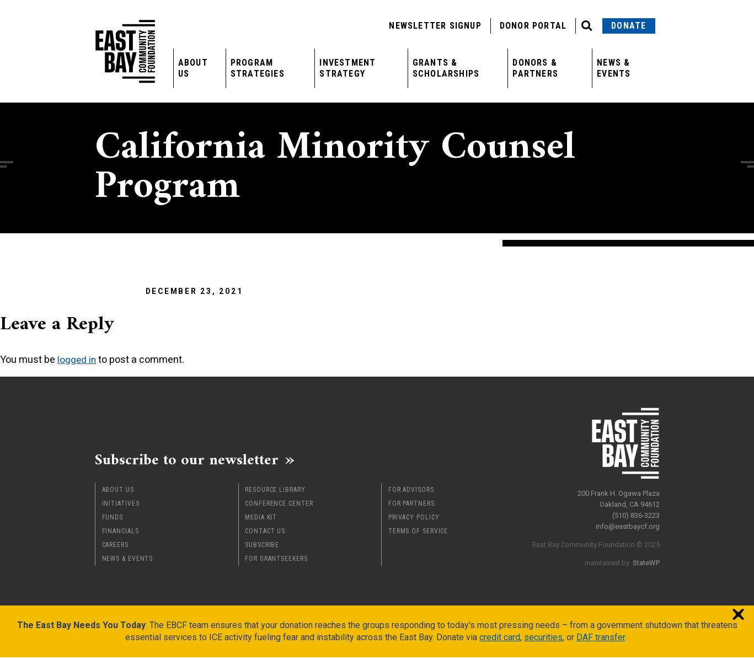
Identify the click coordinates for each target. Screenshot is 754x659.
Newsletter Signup (435, 25)
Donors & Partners (535, 68)
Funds (113, 519)
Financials (120, 533)
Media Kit (261, 519)
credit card (499, 639)
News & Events (613, 68)
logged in (77, 359)
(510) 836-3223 (636, 512)
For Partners (411, 505)
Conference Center (279, 505)
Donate (628, 25)
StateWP (646, 560)
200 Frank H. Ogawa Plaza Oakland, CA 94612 (618, 496)
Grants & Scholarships (446, 68)
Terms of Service (418, 533)
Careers (115, 546)
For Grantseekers (276, 560)
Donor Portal (533, 25)
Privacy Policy (414, 519)
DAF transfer (600, 639)
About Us (193, 68)
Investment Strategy (347, 68)
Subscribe (262, 546)
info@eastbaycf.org (628, 523)
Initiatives (121, 505)
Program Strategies (258, 68)
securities (543, 639)
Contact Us (265, 533)
